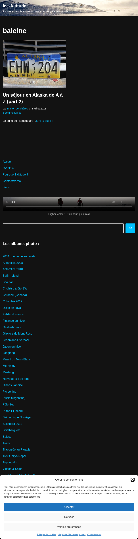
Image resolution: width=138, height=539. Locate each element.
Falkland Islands (13, 314)
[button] (132, 479)
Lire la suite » (44, 120)
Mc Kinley (9, 365)
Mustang (8, 372)
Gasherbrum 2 (12, 327)
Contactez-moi (94, 534)
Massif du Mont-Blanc (17, 359)
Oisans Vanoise (13, 385)
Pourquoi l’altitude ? (15, 174)
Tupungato (9, 462)
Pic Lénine (9, 391)
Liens (6, 187)
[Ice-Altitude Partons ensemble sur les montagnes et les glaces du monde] (35, 8)
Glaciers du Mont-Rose (17, 333)
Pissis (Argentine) (14, 398)
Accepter (69, 506)
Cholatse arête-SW (15, 288)
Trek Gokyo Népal (14, 456)
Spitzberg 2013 (12, 430)
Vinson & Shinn (12, 468)
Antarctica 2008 (13, 262)
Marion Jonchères (17, 108)
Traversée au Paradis (16, 449)
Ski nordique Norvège (17, 417)
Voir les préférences (69, 526)
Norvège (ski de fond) (16, 378)
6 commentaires (12, 112)
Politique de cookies (46, 534)
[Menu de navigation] (131, 8)
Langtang (9, 352)
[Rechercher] (130, 228)
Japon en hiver (12, 346)
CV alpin (8, 168)
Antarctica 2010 (13, 269)
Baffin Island (11, 275)
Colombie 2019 (12, 301)
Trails (6, 443)
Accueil (7, 161)
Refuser (69, 516)
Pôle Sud (8, 404)
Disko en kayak (12, 307)
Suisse (7, 436)
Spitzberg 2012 (12, 423)
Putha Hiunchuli (13, 411)
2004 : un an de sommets (19, 256)
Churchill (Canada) (15, 295)
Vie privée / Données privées (71, 534)
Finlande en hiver (14, 320)
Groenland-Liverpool (16, 340)
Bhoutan (8, 282)
